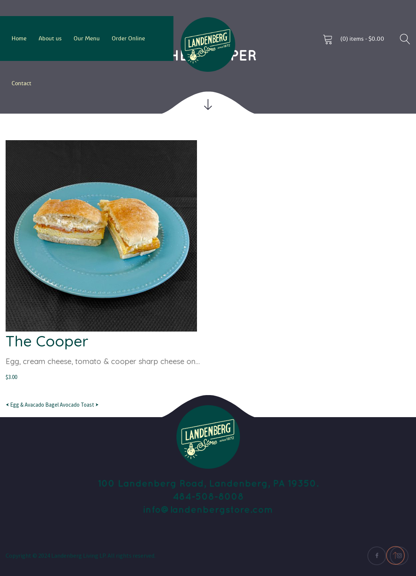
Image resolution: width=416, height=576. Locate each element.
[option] (208, 261)
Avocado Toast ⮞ (79, 404)
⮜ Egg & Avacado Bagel (32, 404)
